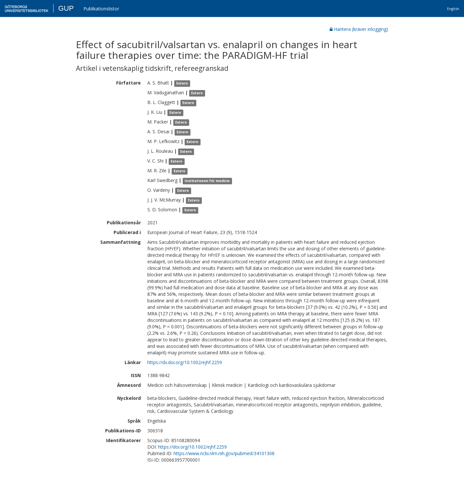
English (453, 8)
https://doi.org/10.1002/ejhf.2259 (192, 447)
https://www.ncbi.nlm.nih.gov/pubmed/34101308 (224, 453)
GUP (66, 8)
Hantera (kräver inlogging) (359, 29)
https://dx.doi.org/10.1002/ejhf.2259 (184, 362)
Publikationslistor (101, 9)
